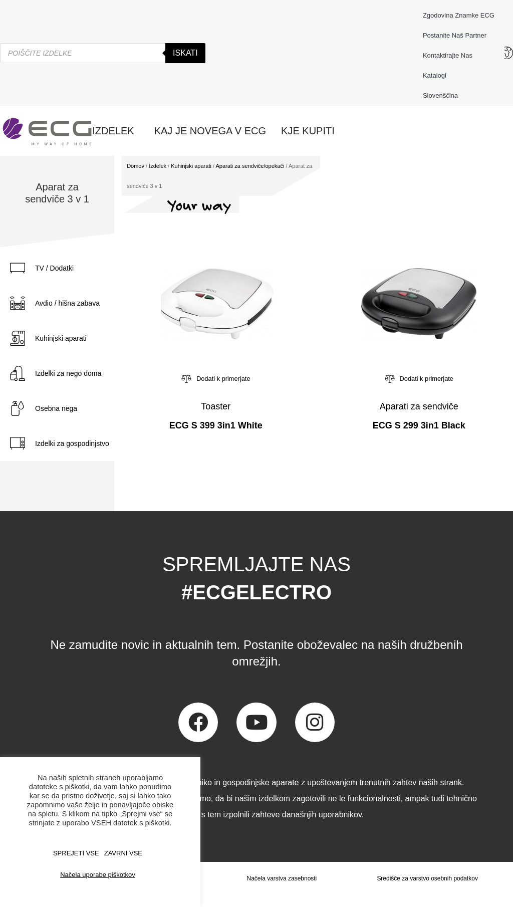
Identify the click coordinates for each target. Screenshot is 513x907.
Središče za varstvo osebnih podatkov (427, 878)
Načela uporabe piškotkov (97, 874)
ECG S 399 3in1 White (216, 425)
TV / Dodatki (54, 268)
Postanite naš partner (454, 35)
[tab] (80, 268)
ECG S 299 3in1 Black (419, 425)
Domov (135, 166)
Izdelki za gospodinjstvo (72, 443)
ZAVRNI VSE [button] (123, 853)
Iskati (185, 53)
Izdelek (157, 166)
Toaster (215, 406)
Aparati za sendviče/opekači (249, 166)
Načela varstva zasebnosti (281, 878)
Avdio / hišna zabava (67, 303)
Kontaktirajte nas (450, 56)
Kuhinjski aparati (61, 338)
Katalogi (434, 75)
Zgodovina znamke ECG (458, 15)
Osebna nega (56, 408)
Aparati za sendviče (419, 406)
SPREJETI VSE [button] (76, 853)
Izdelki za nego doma (68, 373)
